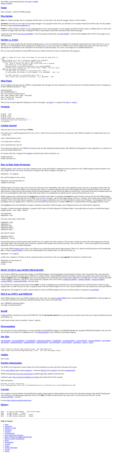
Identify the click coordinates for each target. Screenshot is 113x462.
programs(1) (28, 377)
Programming (8, 332)
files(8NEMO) (57, 346)
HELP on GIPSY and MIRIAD (16, 300)
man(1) (91, 348)
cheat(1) (74, 106)
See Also (5, 342)
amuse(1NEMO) (67, 348)
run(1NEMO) (106, 346)
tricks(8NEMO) (31, 346)
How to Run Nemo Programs (15, 170)
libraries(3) (44, 377)
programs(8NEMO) (18, 346)
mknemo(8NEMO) (17, 348)
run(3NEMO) (5, 348)
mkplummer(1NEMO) (44, 346)
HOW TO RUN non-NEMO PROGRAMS (22, 276)
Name (4, 7)
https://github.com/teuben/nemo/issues (19, 407)
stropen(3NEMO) (81, 346)
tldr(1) (68, 106)
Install (4, 317)
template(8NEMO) (42, 348)
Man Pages (6, 85)
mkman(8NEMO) (29, 348)
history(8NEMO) (54, 348)
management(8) (70, 377)
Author (4, 361)
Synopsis (5, 110)
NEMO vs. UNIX (9, 40)
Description (7, 16)
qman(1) (85, 348)
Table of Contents (6, 3)
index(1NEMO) (6, 346)
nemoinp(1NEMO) (69, 346)
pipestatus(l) (77, 348)
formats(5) (54, 377)
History (4, 411)
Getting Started (9, 131)
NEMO (35, 1)
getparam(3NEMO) (94, 346)
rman (29, 1)
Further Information (11, 369)
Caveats (5, 396)
